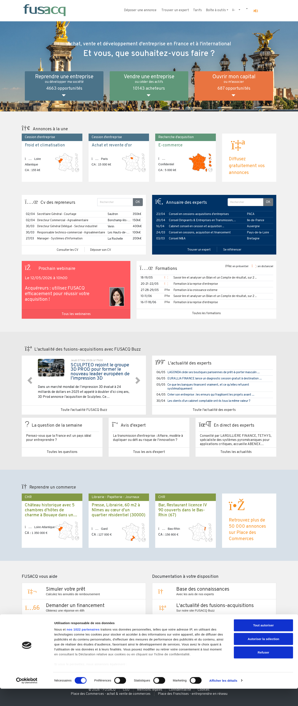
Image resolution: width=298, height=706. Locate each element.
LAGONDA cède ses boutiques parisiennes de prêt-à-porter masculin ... (213, 372)
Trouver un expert (175, 10)
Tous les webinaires (76, 314)
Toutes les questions (62, 452)
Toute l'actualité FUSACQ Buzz (84, 410)
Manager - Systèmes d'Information (60, 239)
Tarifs (197, 10)
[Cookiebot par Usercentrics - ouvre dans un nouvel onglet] (27, 698)
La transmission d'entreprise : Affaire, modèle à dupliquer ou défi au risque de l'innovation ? (148, 438)
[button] (256, 11)
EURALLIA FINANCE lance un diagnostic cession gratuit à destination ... (214, 379)
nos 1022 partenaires (83, 647)
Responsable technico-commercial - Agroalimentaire (71, 233)
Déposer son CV (100, 250)
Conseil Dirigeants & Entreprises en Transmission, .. (202, 220)
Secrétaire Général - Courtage (56, 214)
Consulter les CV (67, 250)
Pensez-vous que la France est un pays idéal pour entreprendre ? (58, 438)
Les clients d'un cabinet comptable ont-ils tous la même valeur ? (208, 401)
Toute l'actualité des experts (214, 410)
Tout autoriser (263, 642)
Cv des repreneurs (58, 202)
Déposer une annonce (140, 10)
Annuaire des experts (186, 202)
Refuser (263, 670)
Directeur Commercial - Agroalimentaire (62, 220)
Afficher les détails (223, 698)
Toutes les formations (206, 313)
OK (138, 202)
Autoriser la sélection (263, 656)
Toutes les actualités (236, 452)
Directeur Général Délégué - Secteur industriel (67, 226)
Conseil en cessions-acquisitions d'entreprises (199, 214)
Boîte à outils (216, 10)
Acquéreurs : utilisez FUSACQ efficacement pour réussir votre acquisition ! (57, 294)
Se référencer (232, 250)
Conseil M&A (177, 239)
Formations (166, 269)
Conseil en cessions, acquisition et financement (200, 233)
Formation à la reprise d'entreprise (195, 284)
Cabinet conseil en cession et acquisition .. (196, 226)
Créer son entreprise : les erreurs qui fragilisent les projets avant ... (210, 395)
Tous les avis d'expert (149, 452)
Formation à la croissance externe (195, 290)
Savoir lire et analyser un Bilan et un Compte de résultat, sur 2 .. (215, 278)
